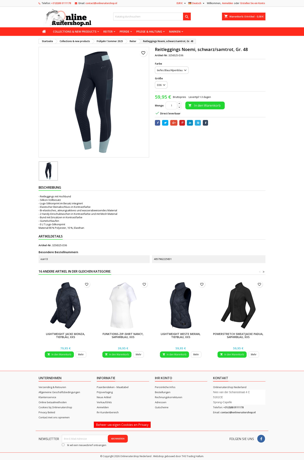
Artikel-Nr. (161, 55)
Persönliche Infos (165, 387)
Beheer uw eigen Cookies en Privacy (122, 425)
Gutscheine (161, 407)
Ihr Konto (163, 378)
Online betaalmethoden (53, 402)
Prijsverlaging (105, 392)
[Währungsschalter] (182, 3)
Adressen (160, 402)
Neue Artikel (104, 397)
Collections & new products (74, 31)
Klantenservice (47, 397)
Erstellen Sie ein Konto (252, 3)
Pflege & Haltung (149, 31)
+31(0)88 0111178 (61, 3)
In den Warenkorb (204, 105)
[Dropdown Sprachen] (196, 3)
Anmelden (227, 3)
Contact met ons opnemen (54, 417)
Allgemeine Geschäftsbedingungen (59, 392)
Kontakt (220, 378)
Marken (174, 31)
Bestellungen (162, 392)
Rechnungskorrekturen (168, 397)
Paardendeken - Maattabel (113, 387)
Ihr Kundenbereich (108, 412)
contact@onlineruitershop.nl (101, 3)
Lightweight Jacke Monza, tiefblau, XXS (65, 335)
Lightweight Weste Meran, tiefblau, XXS (180, 335)
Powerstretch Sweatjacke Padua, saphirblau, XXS (238, 335)
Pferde (124, 31)
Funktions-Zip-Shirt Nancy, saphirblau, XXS (123, 335)
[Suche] (152, 16)
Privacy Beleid (47, 412)
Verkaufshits (104, 402)
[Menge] (171, 105)
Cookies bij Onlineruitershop (55, 407)
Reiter (108, 31)
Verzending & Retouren (52, 387)
